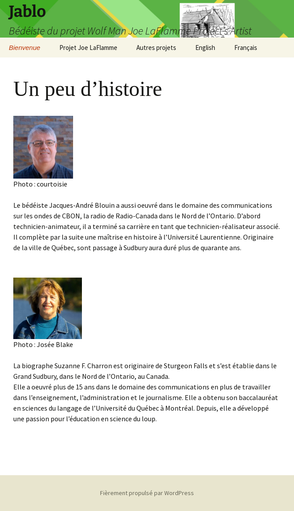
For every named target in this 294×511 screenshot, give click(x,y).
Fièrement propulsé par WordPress (147, 493)
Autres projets (156, 47)
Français (245, 47)
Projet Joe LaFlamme (88, 47)
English (205, 47)
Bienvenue (24, 47)
